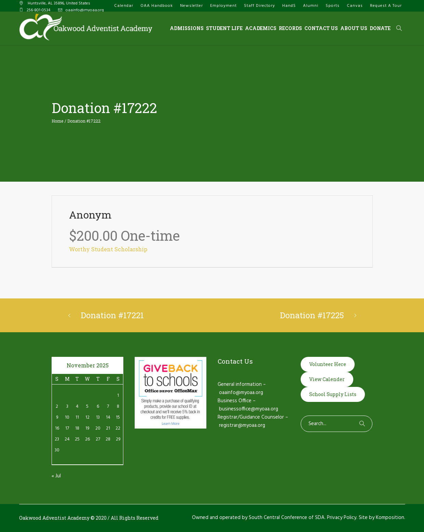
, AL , (58, 3)
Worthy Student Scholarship (108, 249)
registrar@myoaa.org (242, 425)
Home (57, 121)
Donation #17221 (112, 315)
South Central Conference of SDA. (287, 518)
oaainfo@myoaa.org (85, 10)
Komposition (390, 518)
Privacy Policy (341, 518)
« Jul (56, 476)
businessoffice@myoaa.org (248, 409)
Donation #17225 (312, 315)
